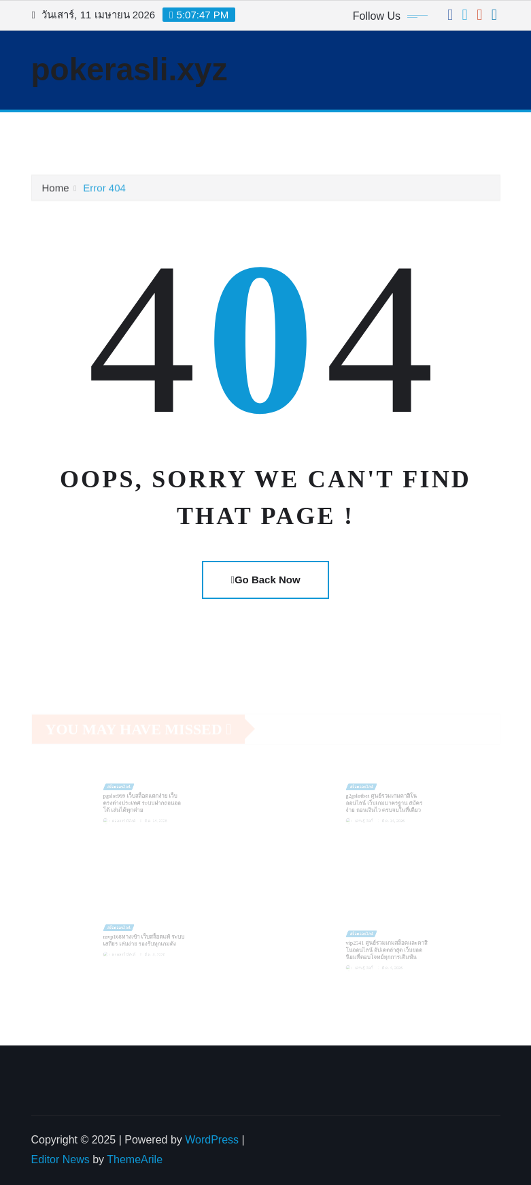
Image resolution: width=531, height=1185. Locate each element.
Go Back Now (265, 579)
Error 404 (104, 190)
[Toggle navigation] (50, 131)
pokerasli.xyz (129, 69)
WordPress (212, 1140)
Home (55, 190)
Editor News (60, 1159)
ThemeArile (134, 1159)
